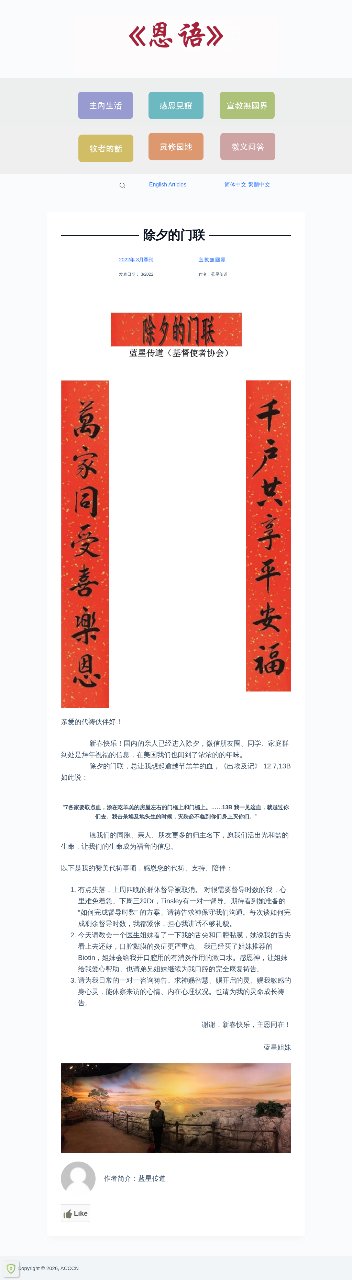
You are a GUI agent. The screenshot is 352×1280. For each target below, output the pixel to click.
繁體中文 (259, 184)
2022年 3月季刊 (135, 259)
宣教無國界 (213, 259)
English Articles (168, 184)
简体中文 (235, 184)
